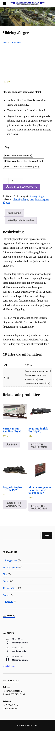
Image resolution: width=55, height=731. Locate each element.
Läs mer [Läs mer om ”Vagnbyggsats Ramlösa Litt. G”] (11, 444)
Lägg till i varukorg (21, 186)
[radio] (18, 155)
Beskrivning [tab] (14, 212)
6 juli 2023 (15, 43)
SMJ (5, 43)
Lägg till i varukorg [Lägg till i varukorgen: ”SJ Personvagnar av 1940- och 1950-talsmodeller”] (39, 507)
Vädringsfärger (16, 32)
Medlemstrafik (19, 651)
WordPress (33, 725)
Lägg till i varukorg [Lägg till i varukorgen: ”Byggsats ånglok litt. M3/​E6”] (39, 446)
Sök (47, 535)
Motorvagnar (42, 199)
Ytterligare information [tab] (20, 220)
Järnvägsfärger (37, 196)
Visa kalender (9, 666)
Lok (32, 199)
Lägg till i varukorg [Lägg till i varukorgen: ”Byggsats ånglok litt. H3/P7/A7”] (13, 504)
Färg (7, 147)
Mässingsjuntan (20, 643)
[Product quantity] (13, 181)
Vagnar (6, 202)
